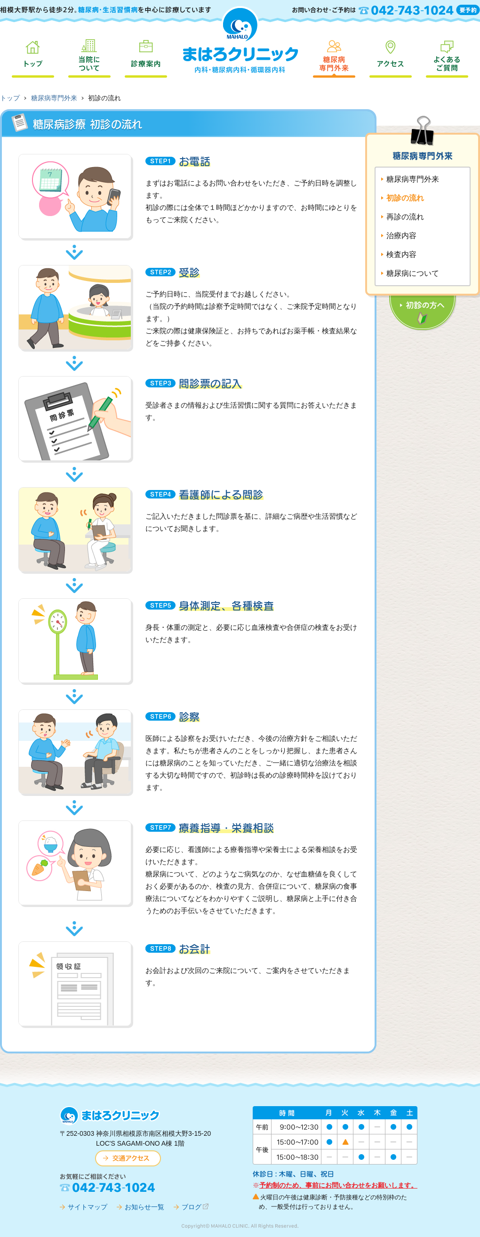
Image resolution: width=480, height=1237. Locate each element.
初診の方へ (408, 269)
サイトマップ (87, 1207)
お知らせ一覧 (144, 1207)
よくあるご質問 (447, 56)
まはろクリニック (240, 39)
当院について (89, 56)
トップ (33, 56)
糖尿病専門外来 (334, 56)
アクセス (390, 56)
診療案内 (146, 56)
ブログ (191, 1207)
